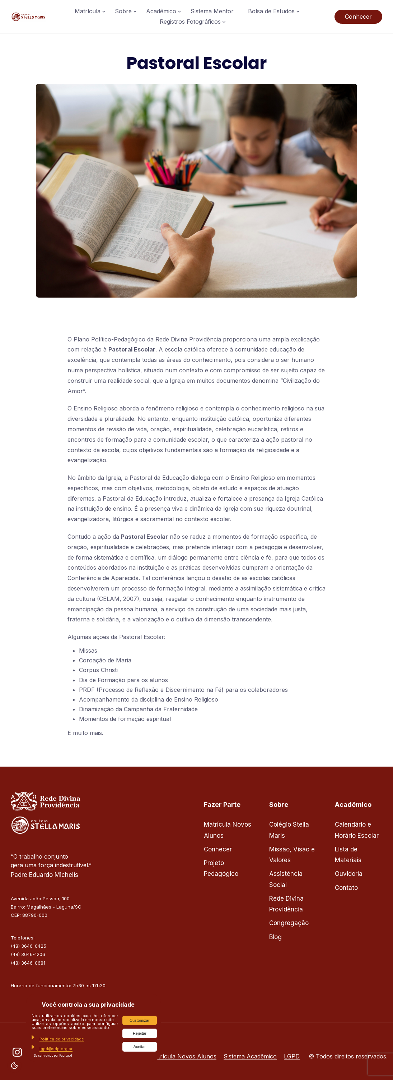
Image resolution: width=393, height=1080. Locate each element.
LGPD (292, 1056)
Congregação (289, 923)
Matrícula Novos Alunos (183, 1056)
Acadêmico (161, 11)
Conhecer (358, 16)
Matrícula (87, 11)
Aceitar (140, 1046)
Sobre (123, 11)
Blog (275, 937)
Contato (346, 887)
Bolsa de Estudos (271, 11)
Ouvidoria (348, 873)
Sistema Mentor (212, 11)
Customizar (140, 1020)
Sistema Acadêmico (250, 1056)
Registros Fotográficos (190, 21)
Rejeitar (139, 1033)
